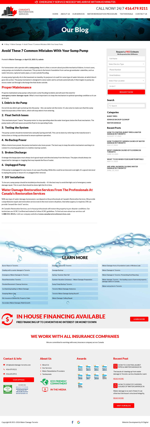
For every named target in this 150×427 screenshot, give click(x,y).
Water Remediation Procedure (102, 14)
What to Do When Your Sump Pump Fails (126, 160)
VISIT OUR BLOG (124, 405)
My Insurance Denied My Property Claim (16, 298)
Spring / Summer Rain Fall (60, 275)
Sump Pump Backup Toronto (62, 284)
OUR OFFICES (18, 380)
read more (118, 378)
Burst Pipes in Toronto (10, 265)
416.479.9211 (136, 8)
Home (55, 14)
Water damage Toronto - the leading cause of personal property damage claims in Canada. (124, 280)
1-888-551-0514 (8, 214)
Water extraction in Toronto (112, 286)
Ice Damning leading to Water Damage (15, 289)
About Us (65, 14)
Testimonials (126, 14)
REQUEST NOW (126, 92)
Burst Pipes (112, 116)
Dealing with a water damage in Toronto (16, 270)
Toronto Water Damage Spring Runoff (65, 293)
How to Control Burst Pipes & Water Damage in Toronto (126, 134)
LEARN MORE (139, 319)
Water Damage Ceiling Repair (62, 298)
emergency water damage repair (15, 95)
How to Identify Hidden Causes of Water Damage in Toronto (126, 143)
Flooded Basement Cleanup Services (15, 284)
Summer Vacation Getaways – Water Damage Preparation (72, 279)
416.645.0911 (10, 374)
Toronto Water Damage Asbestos (64, 289)
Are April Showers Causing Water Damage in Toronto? (126, 168)
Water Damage (15, 59)
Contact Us (141, 14)
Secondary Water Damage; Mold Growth (16, 303)
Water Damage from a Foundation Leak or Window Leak (121, 265)
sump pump (34, 67)
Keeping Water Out (9, 293)
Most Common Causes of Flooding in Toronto (126, 152)
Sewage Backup (57, 270)
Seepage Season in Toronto (61, 265)
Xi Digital (144, 422)
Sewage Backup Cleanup (118, 119)
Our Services (78, 14)
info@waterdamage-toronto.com (17, 365)
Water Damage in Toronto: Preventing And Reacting (120, 275)
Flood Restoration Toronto (11, 279)
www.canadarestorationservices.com (54, 214)
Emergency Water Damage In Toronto (15, 275)
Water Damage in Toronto (111, 270)
